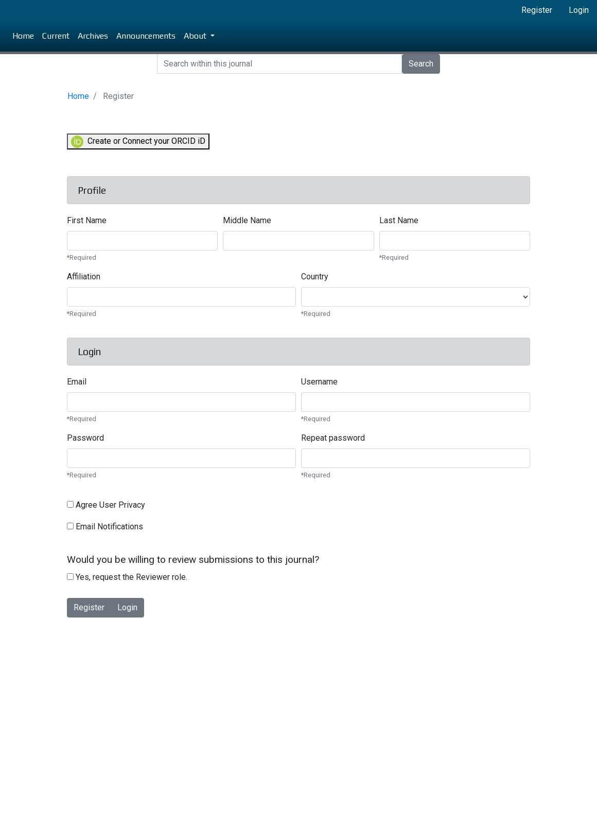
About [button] (196, 36)
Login (579, 10)
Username (319, 382)
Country (314, 276)
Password (85, 438)
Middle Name (247, 220)
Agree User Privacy (106, 505)
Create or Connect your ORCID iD (138, 142)
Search (421, 64)
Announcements (145, 36)
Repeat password (333, 438)
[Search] (279, 64)
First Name (87, 220)
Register (536, 10)
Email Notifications (105, 526)
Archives (93, 36)
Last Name (398, 220)
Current (55, 36)
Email (76, 382)
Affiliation (83, 276)
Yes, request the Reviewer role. (127, 577)
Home (23, 36)
